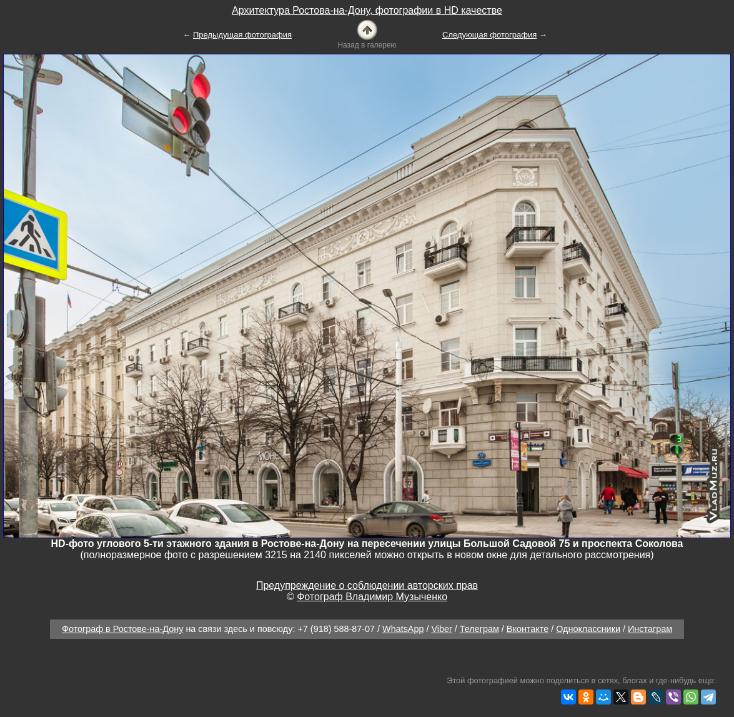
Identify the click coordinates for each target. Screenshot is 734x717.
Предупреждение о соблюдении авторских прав (367, 585)
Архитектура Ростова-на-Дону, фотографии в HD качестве (367, 10)
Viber (441, 629)
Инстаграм (650, 629)
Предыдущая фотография (242, 34)
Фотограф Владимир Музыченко (372, 596)
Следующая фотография (489, 34)
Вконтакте (527, 629)
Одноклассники (588, 629)
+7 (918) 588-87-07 (336, 629)
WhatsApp (403, 629)
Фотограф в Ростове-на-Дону (122, 629)
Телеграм (479, 629)
